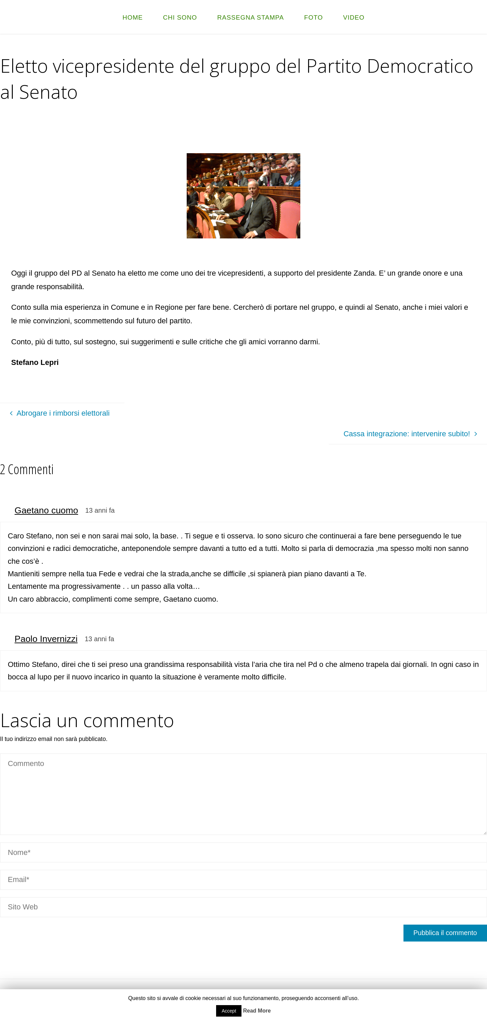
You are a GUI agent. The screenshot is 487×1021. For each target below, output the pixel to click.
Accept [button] (229, 1011)
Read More (257, 1011)
